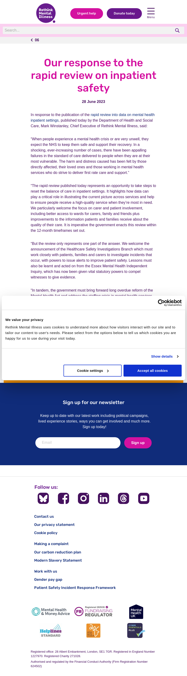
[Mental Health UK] (136, 611)
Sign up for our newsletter (93, 402)
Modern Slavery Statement (58, 560)
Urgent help (86, 14)
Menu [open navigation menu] (151, 13)
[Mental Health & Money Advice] (51, 611)
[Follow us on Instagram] (83, 498)
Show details (162, 356)
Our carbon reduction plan (57, 552)
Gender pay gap (48, 579)
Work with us (45, 571)
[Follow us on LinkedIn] (103, 498)
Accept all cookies (152, 371)
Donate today (124, 14)
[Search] (67, 31)
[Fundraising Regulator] (93, 611)
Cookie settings (93, 371)
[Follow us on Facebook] (63, 498)
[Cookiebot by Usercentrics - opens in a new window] (161, 302)
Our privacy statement (54, 524)
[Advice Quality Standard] (93, 630)
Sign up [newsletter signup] (138, 442)
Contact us (44, 516)
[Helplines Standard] (51, 630)
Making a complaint (51, 544)
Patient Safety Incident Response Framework (75, 587)
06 (37, 40)
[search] (177, 30)
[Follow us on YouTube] (143, 498)
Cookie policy (45, 533)
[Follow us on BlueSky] (43, 498)
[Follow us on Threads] (123, 498)
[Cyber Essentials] (136, 630)
